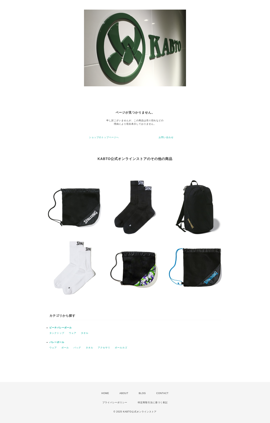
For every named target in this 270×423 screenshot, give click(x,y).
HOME (105, 393)
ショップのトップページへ (104, 137)
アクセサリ (104, 347)
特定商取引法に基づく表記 (153, 402)
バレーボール (56, 342)
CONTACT (162, 393)
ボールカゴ (121, 347)
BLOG (142, 393)
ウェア (72, 333)
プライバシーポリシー (114, 402)
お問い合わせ (166, 137)
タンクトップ (56, 333)
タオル (84, 333)
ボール (65, 347)
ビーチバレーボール (60, 327)
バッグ (77, 347)
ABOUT (123, 393)
